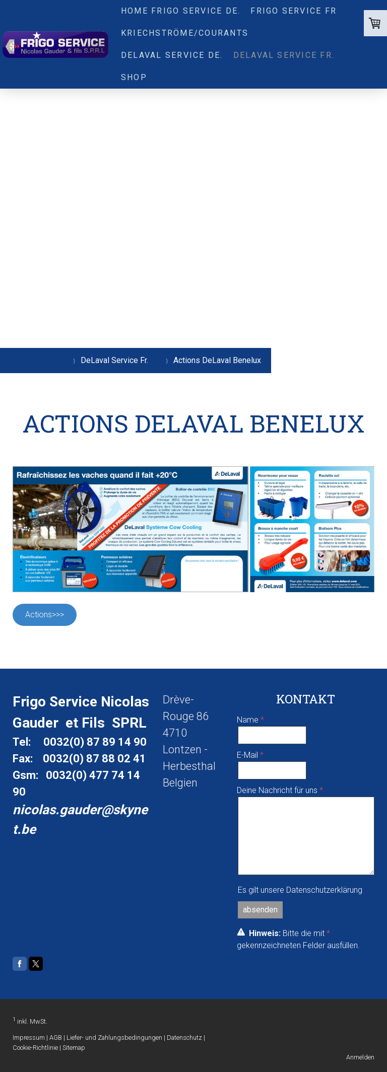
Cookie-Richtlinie (35, 1047)
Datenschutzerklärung (324, 890)
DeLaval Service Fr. (284, 55)
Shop (134, 77)
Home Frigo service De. (180, 11)
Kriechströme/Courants (184, 33)
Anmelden (360, 1057)
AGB (55, 1037)
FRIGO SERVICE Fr (293, 11)
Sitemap (73, 1047)
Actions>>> (44, 614)
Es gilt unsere (300, 890)
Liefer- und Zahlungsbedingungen (114, 1037)
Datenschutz (184, 1037)
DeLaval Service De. (172, 55)
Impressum (29, 1037)
